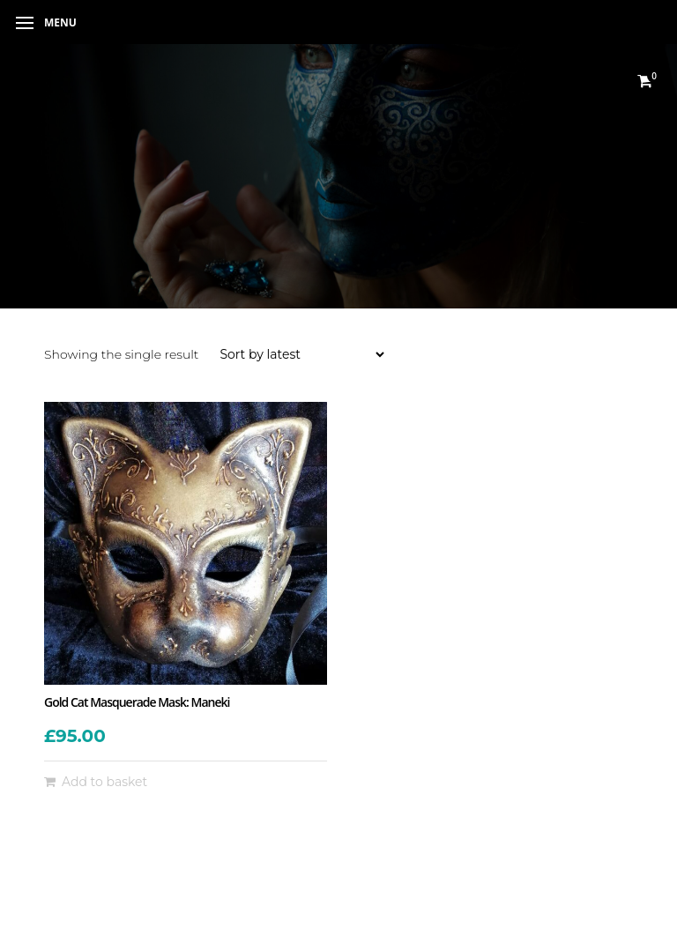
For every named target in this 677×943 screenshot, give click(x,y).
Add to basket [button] (104, 782)
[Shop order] (301, 354)
